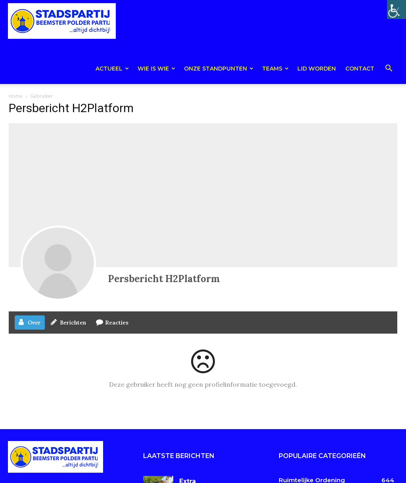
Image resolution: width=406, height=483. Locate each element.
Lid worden (316, 68)
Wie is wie (156, 68)
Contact (359, 68)
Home (16, 96)
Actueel (112, 68)
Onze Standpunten (218, 68)
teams (275, 68)
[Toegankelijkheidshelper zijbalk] (396, 9)
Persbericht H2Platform (164, 279)
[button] (388, 69)
